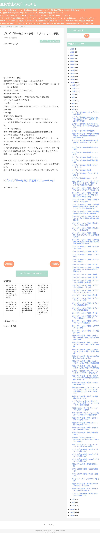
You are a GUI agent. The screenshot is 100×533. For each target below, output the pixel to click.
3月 (73, 499)
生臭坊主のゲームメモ (18, 4)
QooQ (53, 532)
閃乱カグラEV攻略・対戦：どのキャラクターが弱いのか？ (85, 419)
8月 (73, 97)
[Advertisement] (32, 59)
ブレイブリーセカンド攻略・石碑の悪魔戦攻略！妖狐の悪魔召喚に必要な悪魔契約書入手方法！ (85, 241)
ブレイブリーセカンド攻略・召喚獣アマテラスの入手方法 (85, 200)
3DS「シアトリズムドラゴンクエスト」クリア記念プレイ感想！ (84, 445)
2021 (72, 64)
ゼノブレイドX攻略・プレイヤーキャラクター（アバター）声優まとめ (85, 372)
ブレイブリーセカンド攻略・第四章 (84, 274)
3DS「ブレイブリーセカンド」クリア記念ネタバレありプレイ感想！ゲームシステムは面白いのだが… (85, 183)
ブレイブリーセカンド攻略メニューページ (30, 180)
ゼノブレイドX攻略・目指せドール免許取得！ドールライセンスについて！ (85, 142)
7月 (73, 100)
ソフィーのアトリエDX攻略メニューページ (15, 18)
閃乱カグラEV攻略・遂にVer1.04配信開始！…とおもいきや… (85, 357)
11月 (74, 88)
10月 (74, 91)
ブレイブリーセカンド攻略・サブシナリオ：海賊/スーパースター (85, 286)
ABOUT (3, 21)
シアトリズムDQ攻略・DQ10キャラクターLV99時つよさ (85, 460)
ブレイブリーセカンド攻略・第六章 (84, 251)
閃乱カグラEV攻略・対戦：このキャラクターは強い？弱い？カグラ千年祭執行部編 (85, 337)
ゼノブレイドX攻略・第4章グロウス (85, 157)
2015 (72, 82)
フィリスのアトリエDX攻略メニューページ (54, 15)
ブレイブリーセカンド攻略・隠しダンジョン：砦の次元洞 (85, 224)
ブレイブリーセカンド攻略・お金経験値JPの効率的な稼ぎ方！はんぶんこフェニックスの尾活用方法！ (85, 206)
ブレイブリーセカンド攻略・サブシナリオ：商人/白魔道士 (85, 309)
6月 (73, 103)
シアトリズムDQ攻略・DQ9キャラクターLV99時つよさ (85, 455)
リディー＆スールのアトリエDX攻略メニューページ (18, 15)
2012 (72, 515)
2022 (72, 61)
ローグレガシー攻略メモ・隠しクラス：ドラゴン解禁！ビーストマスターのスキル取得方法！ (85, 403)
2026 (72, 49)
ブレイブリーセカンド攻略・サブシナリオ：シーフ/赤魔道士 (85, 322)
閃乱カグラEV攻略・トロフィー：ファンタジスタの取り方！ (85, 489)
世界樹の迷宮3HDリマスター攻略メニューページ (68, 10)
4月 (73, 109)
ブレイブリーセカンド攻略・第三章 (84, 277)
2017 (72, 76)
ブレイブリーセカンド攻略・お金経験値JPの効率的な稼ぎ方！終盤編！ (85, 212)
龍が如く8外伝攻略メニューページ (36, 10)
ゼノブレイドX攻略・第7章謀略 (83, 131)
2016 (72, 79)
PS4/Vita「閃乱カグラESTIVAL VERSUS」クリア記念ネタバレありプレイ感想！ (85, 439)
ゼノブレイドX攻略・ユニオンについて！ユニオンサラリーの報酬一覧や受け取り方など (85, 119)
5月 (73, 106)
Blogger (53, 524)
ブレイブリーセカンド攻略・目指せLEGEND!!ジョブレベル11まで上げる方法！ (85, 235)
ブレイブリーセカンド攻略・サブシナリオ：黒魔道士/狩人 (85, 304)
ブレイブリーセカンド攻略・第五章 (84, 264)
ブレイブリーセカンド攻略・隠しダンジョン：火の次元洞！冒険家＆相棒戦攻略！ (85, 218)
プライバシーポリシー (88, 18)
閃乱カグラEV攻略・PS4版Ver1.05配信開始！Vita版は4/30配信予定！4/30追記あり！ (85, 135)
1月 (73, 505)
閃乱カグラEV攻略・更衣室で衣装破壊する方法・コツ (85, 397)
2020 (72, 67)
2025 (72, 52)
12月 (74, 85)
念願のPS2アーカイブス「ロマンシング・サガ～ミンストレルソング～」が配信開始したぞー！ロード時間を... (85, 390)
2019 (72, 70)
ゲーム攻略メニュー (71, 18)
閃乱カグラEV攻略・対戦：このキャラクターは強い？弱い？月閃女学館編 (85, 351)
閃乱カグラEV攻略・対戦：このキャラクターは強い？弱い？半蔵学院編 (85, 367)
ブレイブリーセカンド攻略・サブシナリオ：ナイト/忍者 (85, 299)
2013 (72, 512)
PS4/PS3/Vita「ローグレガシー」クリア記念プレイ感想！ (85, 409)
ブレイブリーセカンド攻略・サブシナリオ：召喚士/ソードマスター (85, 317)
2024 (72, 55)
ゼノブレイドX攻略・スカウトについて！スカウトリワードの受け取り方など (85, 126)
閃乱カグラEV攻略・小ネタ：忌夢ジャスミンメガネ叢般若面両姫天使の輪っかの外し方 (85, 377)
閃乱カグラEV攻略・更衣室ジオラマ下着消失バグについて (85, 485)
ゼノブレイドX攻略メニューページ (84, 178)
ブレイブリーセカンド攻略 (50, 41)
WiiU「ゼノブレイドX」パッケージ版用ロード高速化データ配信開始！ (85, 414)
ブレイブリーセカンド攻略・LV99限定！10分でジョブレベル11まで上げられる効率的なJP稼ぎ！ (85, 195)
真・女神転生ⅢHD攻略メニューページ (49, 13)
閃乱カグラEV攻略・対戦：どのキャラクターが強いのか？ (85, 428)
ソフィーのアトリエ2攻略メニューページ (47, 18)
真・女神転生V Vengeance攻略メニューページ (17, 13)
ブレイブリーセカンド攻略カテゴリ (32, 273)
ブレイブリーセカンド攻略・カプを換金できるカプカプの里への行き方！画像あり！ (85, 269)
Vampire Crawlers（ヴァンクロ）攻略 (79, 23)
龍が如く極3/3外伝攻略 (55, 23)
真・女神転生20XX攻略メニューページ (50, 21)
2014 (72, 509)
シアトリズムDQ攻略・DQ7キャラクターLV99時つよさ (85, 494)
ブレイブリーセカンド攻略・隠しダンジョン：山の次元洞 (85, 229)
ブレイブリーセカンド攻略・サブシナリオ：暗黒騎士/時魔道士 (85, 281)
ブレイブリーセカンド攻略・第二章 (84, 295)
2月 (73, 502)
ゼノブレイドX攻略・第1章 (81, 170)
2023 (72, 58)
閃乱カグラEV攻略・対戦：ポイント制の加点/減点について (85, 424)
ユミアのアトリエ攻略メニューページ (20, 21)
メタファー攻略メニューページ (11, 10)
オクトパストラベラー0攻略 (36, 23)
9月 (73, 94)
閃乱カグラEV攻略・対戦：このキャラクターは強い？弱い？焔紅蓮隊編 (85, 362)
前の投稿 (55, 264)
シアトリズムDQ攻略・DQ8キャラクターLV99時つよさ (85, 450)
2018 (72, 73)
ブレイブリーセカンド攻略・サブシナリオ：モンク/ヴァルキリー (85, 291)
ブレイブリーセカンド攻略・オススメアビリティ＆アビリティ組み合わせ (85, 189)
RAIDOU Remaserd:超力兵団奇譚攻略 (80, 21)
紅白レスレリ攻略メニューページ (12, 23)
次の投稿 (8, 264)
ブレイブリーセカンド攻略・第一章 (84, 313)
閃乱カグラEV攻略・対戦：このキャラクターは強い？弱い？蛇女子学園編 (85, 344)
